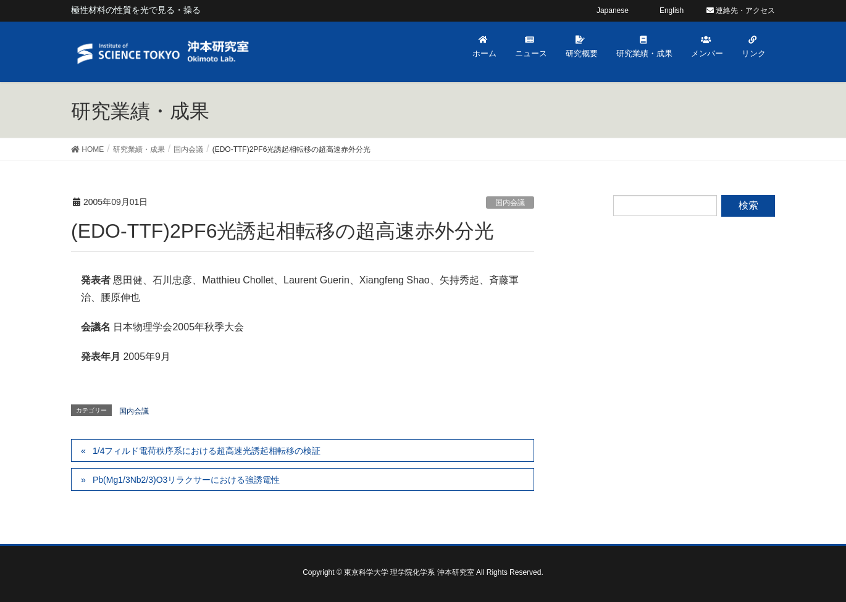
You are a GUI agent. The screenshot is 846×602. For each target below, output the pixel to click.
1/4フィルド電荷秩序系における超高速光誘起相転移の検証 (206, 451)
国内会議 (510, 202)
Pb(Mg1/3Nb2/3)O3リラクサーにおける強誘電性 (186, 480)
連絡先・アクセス (740, 10)
